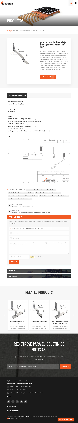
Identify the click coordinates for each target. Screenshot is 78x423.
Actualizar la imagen (40, 257)
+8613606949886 (21, 390)
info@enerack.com (26, 386)
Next (73, 315)
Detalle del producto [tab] (17, 95)
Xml (56, 416)
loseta (16, 31)
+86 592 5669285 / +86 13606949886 (19, 383)
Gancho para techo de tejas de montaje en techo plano (41, 189)
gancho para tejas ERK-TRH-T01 (18, 322)
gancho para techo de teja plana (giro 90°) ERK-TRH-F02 (30, 229)
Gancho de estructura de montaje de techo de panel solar (54, 195)
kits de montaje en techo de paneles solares (19, 198)
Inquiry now (47, 76)
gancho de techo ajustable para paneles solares (47, 192)
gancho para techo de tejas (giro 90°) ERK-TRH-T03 (60, 322)
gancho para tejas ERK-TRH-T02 (39, 322)
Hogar (9, 31)
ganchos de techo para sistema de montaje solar (21, 192)
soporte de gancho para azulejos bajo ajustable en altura (23, 195)
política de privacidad (49, 416)
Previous (4, 315)
